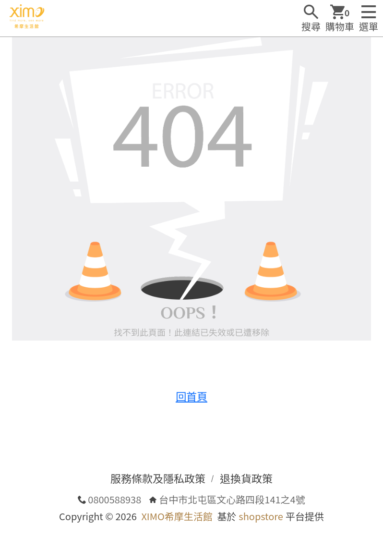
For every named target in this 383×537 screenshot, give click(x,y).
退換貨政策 (246, 478)
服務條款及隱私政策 (157, 478)
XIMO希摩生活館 (176, 516)
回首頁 (191, 395)
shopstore (261, 516)
